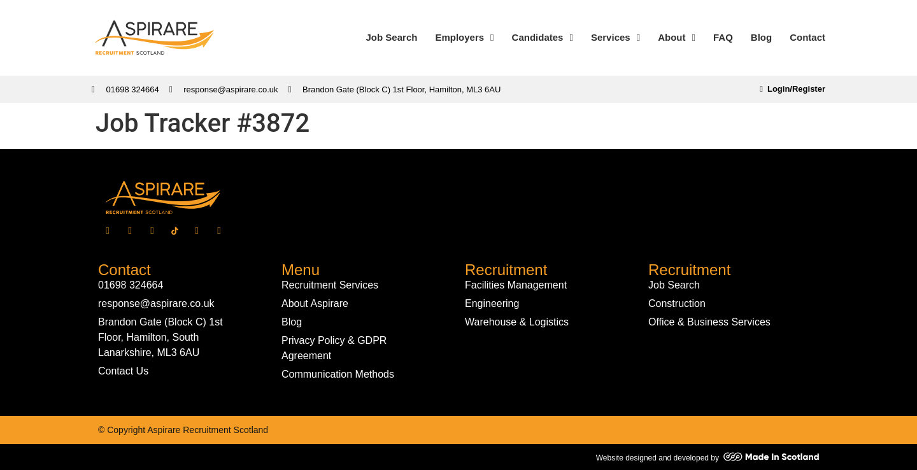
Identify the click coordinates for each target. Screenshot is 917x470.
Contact (807, 37)
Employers (464, 38)
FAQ (723, 37)
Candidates (542, 38)
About (676, 38)
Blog (761, 37)
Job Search (392, 37)
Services (615, 38)
